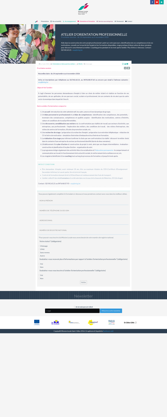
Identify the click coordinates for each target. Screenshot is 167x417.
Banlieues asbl (108, 331)
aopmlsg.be (78, 50)
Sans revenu (45, 252)
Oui (41, 264)
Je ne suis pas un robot (83, 307)
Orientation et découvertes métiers (63, 64)
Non (41, 267)
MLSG (80, 64)
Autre (42, 256)
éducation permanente (104, 150)
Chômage (44, 246)
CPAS (42, 249)
